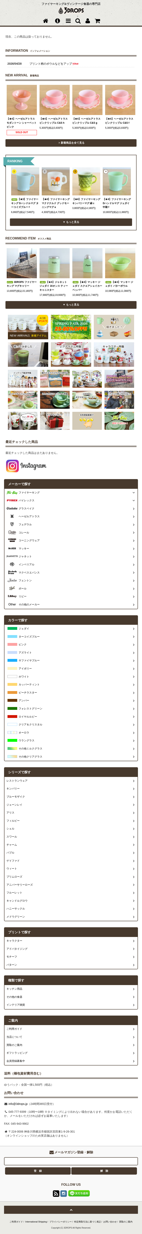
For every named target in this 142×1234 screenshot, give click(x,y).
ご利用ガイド (16, 1221)
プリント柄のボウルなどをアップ (54, 63)
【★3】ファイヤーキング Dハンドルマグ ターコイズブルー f (24, 203)
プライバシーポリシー (60, 1221)
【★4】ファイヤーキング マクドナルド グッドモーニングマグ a (56, 203)
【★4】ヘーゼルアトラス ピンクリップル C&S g (86, 120)
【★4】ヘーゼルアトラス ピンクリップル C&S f (119, 120)
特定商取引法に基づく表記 (87, 1221)
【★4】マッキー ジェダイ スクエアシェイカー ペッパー (87, 286)
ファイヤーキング (29, 492)
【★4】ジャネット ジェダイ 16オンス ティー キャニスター (54, 286)
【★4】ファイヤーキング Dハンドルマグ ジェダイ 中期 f (117, 203)
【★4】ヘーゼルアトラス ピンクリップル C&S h (54, 120)
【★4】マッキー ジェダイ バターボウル (119, 284)
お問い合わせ (110, 1221)
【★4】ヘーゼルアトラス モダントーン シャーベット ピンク (21, 122)
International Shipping (36, 1221)
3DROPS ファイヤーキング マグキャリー (22, 284)
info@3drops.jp (18, 1103)
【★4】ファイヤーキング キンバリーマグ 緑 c (86, 201)
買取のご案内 (125, 1221)
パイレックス (26, 500)
